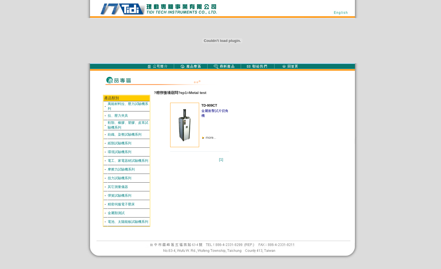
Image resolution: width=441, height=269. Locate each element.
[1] (221, 159)
